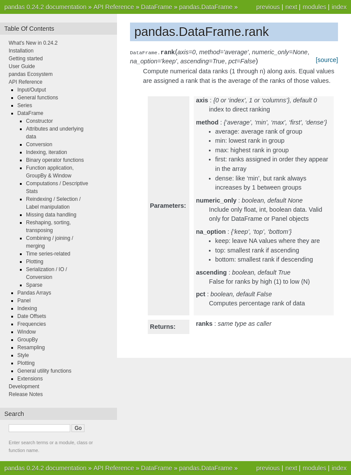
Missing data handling (51, 215)
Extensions (30, 379)
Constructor (39, 121)
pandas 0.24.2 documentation (45, 6)
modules (314, 6)
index (339, 6)
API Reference (114, 6)
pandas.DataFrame (205, 6)
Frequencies (31, 324)
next (291, 6)
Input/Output (31, 90)
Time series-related (48, 254)
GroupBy (27, 340)
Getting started (26, 59)
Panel (24, 301)
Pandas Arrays (34, 293)
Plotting (34, 262)
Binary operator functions (55, 160)
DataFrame (156, 6)
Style (23, 355)
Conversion (39, 144)
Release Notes (26, 394)
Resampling (31, 347)
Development (24, 386)
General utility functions (44, 371)
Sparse (34, 285)
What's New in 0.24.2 (33, 43)
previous (268, 6)
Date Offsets (31, 316)
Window (26, 332)
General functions (37, 98)
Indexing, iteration (46, 152)
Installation (21, 51)
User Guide (22, 66)
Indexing (27, 308)
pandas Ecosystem (30, 74)
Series (24, 105)
